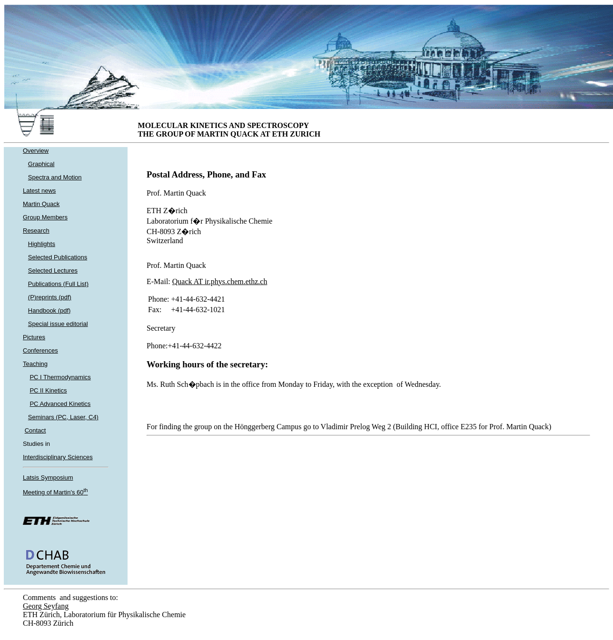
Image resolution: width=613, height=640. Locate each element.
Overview (36, 150)
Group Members (45, 217)
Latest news (39, 190)
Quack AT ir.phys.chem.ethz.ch (219, 281)
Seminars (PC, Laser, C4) (63, 417)
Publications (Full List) (58, 283)
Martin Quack (41, 203)
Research (36, 230)
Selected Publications (57, 257)
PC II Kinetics (48, 390)
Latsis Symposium (48, 477)
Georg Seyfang (46, 606)
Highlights (41, 243)
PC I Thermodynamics (60, 377)
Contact (35, 430)
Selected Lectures (53, 270)
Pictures (34, 337)
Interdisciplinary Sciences (58, 457)
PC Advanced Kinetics (60, 403)
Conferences (40, 350)
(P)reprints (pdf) (49, 297)
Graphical (41, 163)
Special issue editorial (58, 323)
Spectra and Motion (55, 177)
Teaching (35, 363)
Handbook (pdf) (49, 310)
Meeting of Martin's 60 (55, 492)
